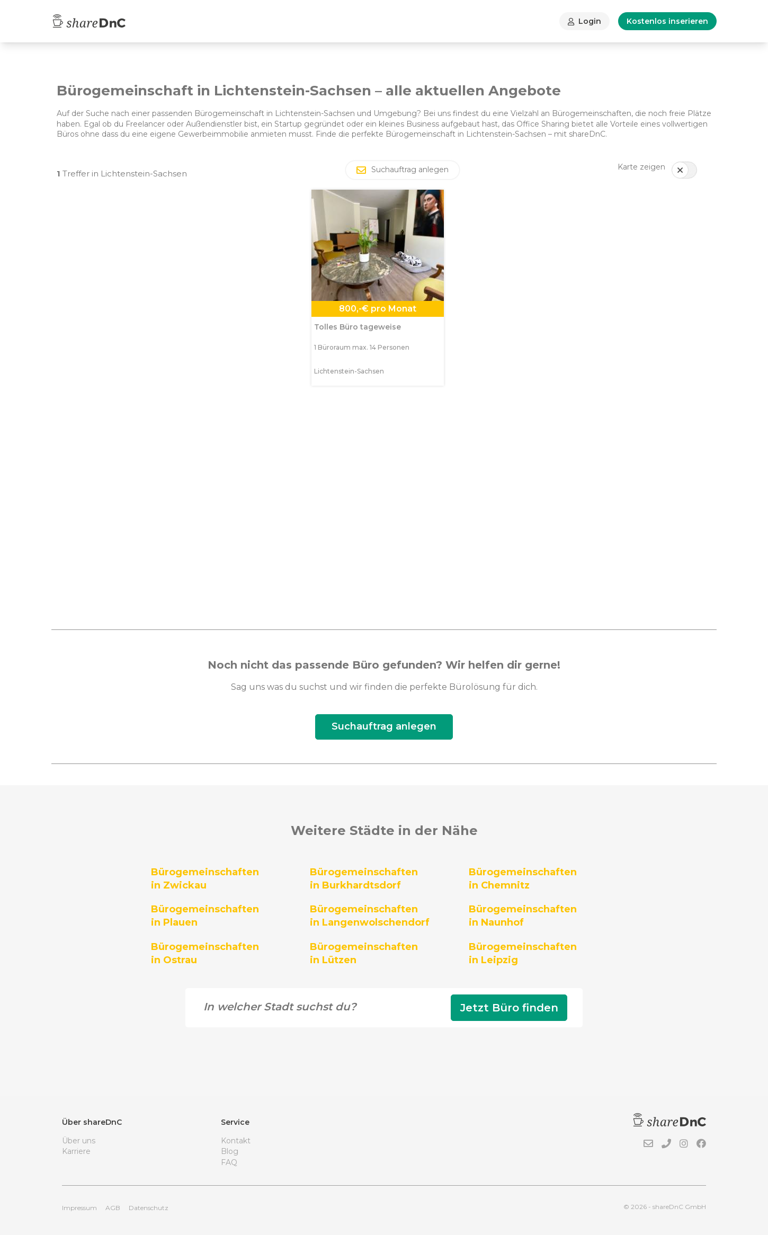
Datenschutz (148, 1208)
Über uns (78, 1140)
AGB (112, 1208)
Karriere (76, 1151)
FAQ (229, 1162)
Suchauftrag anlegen (384, 726)
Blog (229, 1151)
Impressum (79, 1208)
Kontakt (236, 1140)
